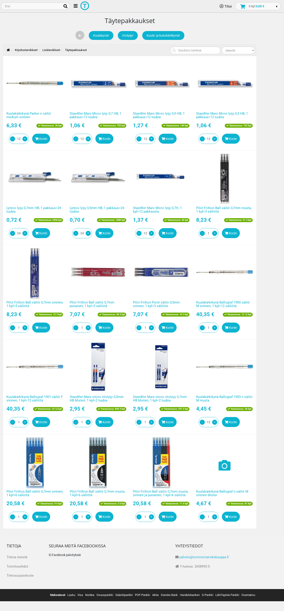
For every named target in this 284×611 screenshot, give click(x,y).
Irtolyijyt (127, 35)
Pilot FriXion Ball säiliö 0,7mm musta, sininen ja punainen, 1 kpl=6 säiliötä (160, 493)
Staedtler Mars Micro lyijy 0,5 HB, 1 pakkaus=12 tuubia (222, 115)
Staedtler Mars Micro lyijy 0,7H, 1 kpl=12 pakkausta (157, 210)
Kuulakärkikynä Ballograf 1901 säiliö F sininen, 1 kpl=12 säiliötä (34, 399)
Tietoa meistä (17, 557)
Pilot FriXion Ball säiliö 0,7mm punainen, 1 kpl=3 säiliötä (92, 304)
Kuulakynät (101, 35)
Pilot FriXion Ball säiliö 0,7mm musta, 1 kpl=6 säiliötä (97, 493)
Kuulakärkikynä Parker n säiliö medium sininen (28, 115)
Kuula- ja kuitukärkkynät (163, 35)
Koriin (41, 139)
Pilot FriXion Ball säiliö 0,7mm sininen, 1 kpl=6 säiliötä (34, 493)
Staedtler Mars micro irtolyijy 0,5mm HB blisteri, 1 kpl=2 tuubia (97, 399)
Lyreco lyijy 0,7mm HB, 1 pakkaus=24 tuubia (33, 210)
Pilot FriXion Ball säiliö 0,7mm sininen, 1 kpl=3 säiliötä (34, 304)
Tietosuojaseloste (20, 576)
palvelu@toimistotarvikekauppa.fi (204, 557)
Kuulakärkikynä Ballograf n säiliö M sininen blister (222, 493)
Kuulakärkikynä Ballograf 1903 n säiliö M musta (224, 399)
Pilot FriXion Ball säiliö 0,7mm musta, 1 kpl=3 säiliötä (224, 210)
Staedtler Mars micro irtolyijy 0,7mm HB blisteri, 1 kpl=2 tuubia (160, 399)
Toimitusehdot (17, 566)
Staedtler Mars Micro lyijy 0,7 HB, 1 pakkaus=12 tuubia (95, 115)
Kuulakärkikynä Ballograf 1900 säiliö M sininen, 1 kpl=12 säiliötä (223, 304)
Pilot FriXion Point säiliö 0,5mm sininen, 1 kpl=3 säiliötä (156, 304)
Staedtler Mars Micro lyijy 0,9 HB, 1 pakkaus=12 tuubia (159, 115)
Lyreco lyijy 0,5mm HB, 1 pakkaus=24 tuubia (97, 210)
